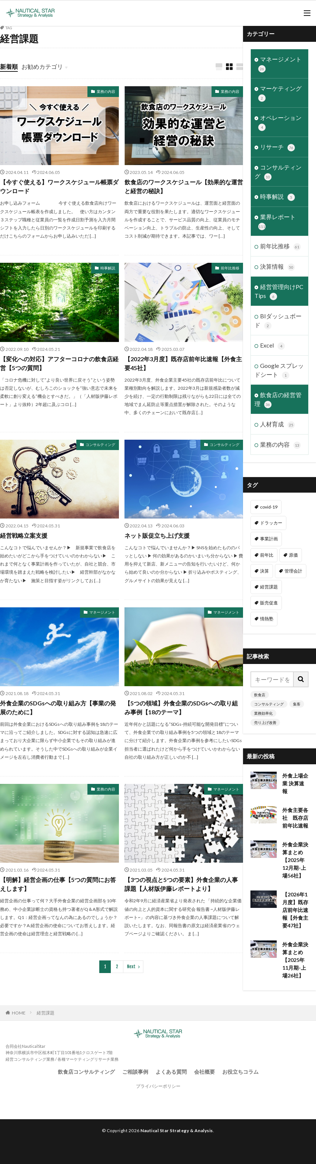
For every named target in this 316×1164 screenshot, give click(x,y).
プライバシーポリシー (158, 1086)
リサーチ (277, 147)
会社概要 (204, 1072)
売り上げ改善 (265, 722)
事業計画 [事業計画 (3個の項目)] (269, 538)
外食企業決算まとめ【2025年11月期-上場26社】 (295, 960)
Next (131, 966)
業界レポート (277, 221)
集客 (296, 704)
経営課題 (45, 1013)
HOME (19, 1013)
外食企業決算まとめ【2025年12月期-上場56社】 (295, 860)
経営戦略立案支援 (23, 535)
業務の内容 (106, 91)
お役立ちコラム (240, 1072)
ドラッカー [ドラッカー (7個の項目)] (271, 523)
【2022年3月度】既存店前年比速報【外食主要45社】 (183, 363)
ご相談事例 (135, 1072)
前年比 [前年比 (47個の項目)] (266, 555)
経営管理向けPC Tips (279, 291)
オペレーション (280, 122)
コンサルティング (100, 444)
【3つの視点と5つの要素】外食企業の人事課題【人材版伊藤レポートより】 (181, 884)
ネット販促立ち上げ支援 (157, 535)
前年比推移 (230, 268)
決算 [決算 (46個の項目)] (264, 571)
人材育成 (277, 424)
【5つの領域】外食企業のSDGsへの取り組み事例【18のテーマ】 (181, 707)
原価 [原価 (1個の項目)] (293, 555)
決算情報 (277, 267)
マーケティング (280, 93)
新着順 (9, 66)
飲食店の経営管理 (278, 399)
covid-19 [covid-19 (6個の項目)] (268, 507)
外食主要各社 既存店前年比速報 (295, 818)
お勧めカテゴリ (42, 66)
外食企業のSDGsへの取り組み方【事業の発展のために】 (58, 707)
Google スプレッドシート (279, 370)
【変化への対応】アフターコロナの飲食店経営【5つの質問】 (59, 363)
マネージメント (102, 612)
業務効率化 (263, 713)
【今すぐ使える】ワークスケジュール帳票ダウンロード (59, 186)
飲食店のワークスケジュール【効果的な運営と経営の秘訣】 (183, 186)
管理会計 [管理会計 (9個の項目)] (293, 571)
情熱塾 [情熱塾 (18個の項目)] (266, 618)
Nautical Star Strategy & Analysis (176, 1130)
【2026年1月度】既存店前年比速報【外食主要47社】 (295, 910)
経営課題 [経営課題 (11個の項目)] (269, 587)
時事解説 (107, 268)
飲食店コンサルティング (86, 1072)
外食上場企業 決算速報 (295, 783)
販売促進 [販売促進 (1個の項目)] (269, 603)
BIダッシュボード (278, 320)
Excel (272, 346)
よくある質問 (171, 1072)
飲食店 (259, 694)
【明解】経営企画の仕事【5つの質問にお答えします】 (58, 884)
